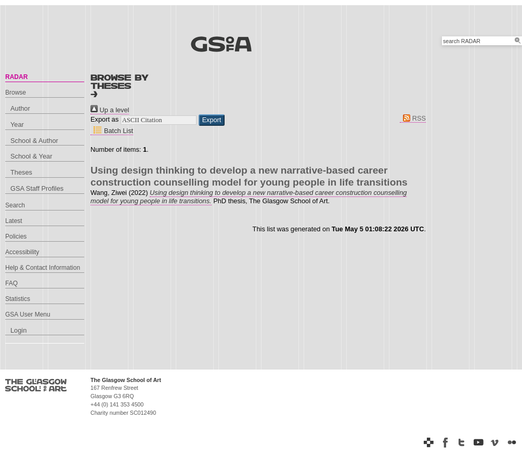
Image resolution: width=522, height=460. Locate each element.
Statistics (17, 299)
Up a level (109, 110)
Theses (21, 172)
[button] (212, 120)
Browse (15, 92)
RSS (413, 118)
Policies (16, 236)
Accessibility (22, 252)
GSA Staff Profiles (36, 188)
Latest (13, 221)
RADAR (16, 77)
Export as (104, 119)
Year (17, 124)
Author (20, 108)
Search (15, 205)
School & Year (31, 156)
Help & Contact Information (42, 267)
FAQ (11, 283)
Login (18, 330)
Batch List (111, 131)
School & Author (34, 140)
